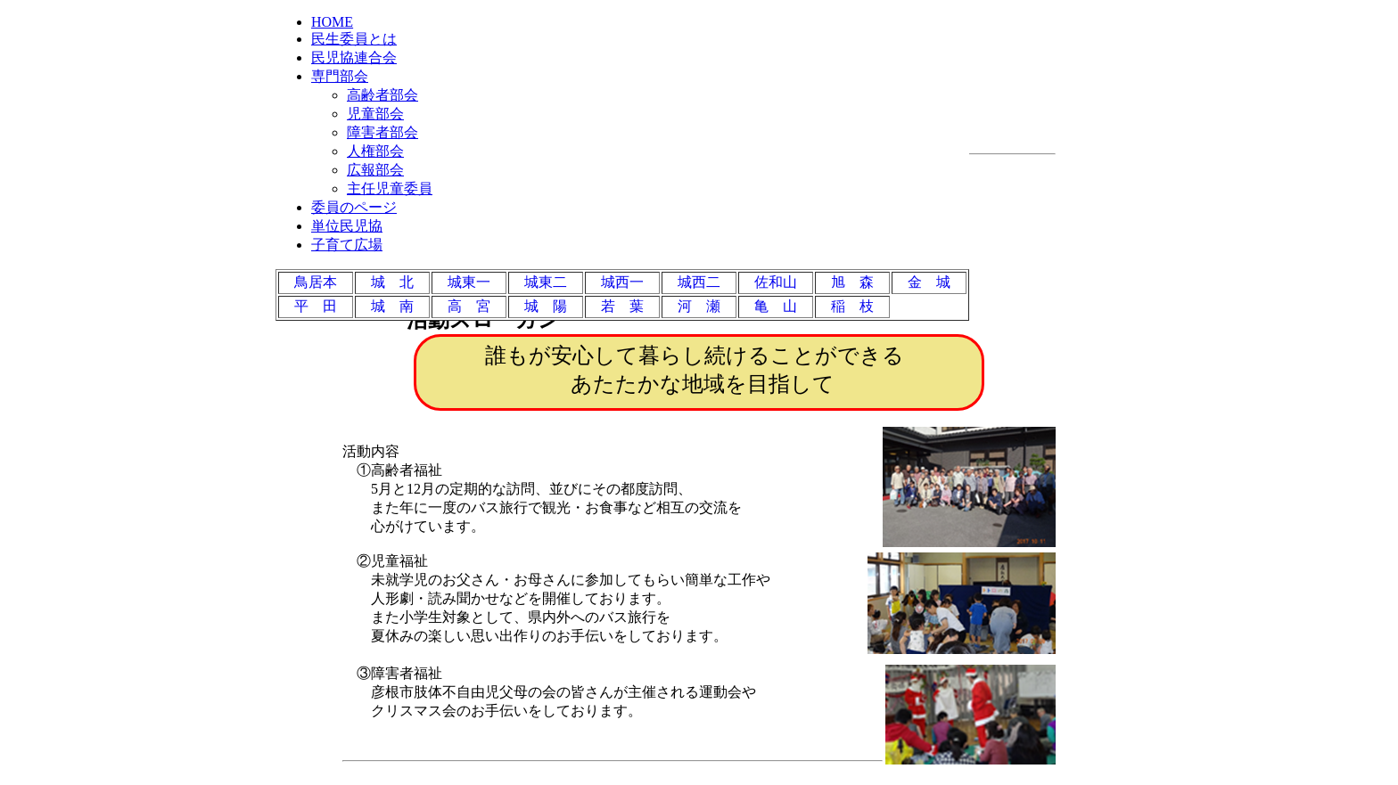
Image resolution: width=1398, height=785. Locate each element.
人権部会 (375, 151)
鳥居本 (315, 282)
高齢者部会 (382, 94)
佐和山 (775, 282)
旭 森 (852, 282)
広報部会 (375, 169)
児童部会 (375, 113)
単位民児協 (346, 225)
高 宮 (469, 306)
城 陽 (545, 306)
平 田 (315, 306)
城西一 (622, 282)
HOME (332, 21)
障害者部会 (382, 132)
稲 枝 (852, 306)
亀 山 (775, 306)
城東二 (545, 282)
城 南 (392, 306)
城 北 (392, 282)
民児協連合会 (354, 57)
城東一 (469, 282)
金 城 (929, 282)
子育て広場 (346, 244)
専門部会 (339, 76)
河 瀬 (699, 306)
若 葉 (622, 306)
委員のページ (354, 207)
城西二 (699, 282)
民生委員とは (354, 38)
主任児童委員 (389, 188)
